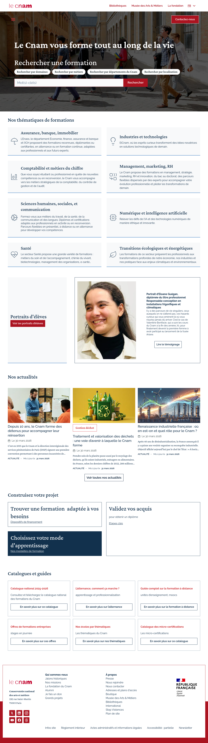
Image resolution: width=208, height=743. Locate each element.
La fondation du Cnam (58, 686)
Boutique (111, 694)
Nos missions (53, 682)
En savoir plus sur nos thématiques (104, 641)
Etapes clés (116, 523)
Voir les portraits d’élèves (28, 323)
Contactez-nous (185, 19)
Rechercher (136, 82)
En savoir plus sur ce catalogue (39, 606)
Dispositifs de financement (26, 522)
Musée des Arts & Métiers (121, 698)
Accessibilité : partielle (160, 727)
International (113, 705)
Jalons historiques (56, 678)
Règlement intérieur (73, 727)
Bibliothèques (114, 701)
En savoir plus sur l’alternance (104, 606)
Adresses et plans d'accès (121, 690)
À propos (111, 674)
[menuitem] (117, 5)
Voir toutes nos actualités (104, 477)
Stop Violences (115, 709)
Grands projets (54, 698)
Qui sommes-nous (56, 674)
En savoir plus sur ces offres (39, 641)
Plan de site (113, 713)
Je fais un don (53, 694)
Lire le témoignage (168, 344)
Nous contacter (115, 686)
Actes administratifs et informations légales (116, 727)
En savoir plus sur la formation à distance (169, 606)
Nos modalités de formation (27, 551)
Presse (110, 678)
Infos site (50, 727)
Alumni (49, 690)
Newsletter (185, 727)
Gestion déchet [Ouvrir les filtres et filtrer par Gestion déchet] (85, 427)
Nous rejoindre (114, 682)
